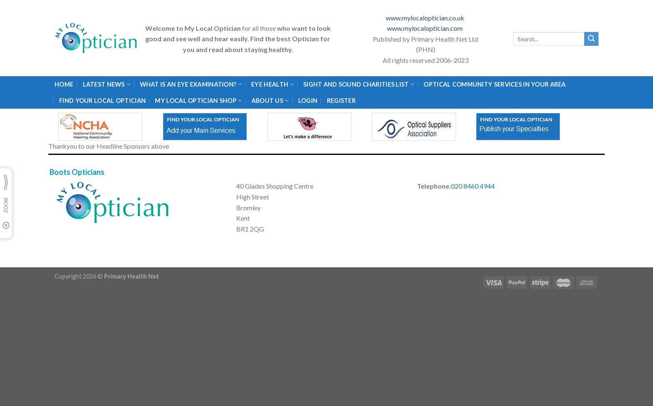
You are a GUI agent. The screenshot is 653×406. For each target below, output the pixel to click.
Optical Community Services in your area (495, 84)
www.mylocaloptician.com (425, 28)
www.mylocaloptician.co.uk (426, 18)
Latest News (107, 84)
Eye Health (272, 84)
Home (64, 84)
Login (307, 100)
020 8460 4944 (473, 186)
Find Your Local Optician (102, 100)
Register (341, 100)
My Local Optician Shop (198, 101)
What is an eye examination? (191, 84)
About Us (270, 101)
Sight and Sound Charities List (358, 84)
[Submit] (591, 39)
